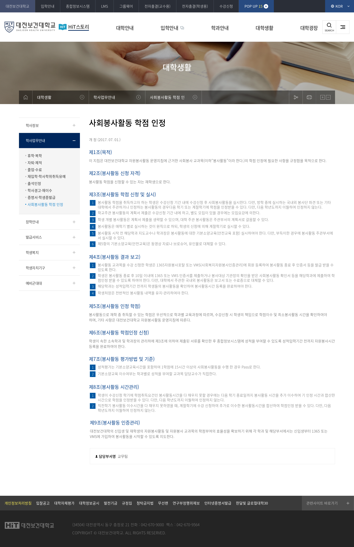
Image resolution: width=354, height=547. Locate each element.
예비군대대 (34, 283)
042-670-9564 (188, 524)
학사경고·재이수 (40, 190)
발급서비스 (34, 237)
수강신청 (226, 6)
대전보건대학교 (17, 6)
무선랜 (163, 503)
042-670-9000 (152, 524)
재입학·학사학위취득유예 (47, 176)
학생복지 (32, 252)
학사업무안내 (35, 140)
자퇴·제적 (35, 162)
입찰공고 (43, 503)
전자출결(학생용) (195, 6)
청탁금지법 (145, 503)
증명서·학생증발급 (42, 197)
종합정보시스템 (78, 6)
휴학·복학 (35, 155)
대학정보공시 (89, 503)
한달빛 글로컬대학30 (252, 503)
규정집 (127, 503)
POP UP (254, 6)
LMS (104, 6)
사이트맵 (342, 27)
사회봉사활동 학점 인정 (45, 204)
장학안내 (32, 221)
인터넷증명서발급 (217, 503)
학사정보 (32, 125)
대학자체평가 (64, 503)
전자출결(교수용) (157, 6)
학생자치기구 (35, 267)
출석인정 (34, 183)
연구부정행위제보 (186, 503)
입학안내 (47, 6)
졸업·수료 (35, 169)
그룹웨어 (126, 6)
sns (296, 97)
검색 (329, 27)
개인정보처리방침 (18, 503)
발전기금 (110, 503)
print (309, 97)
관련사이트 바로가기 (322, 503)
